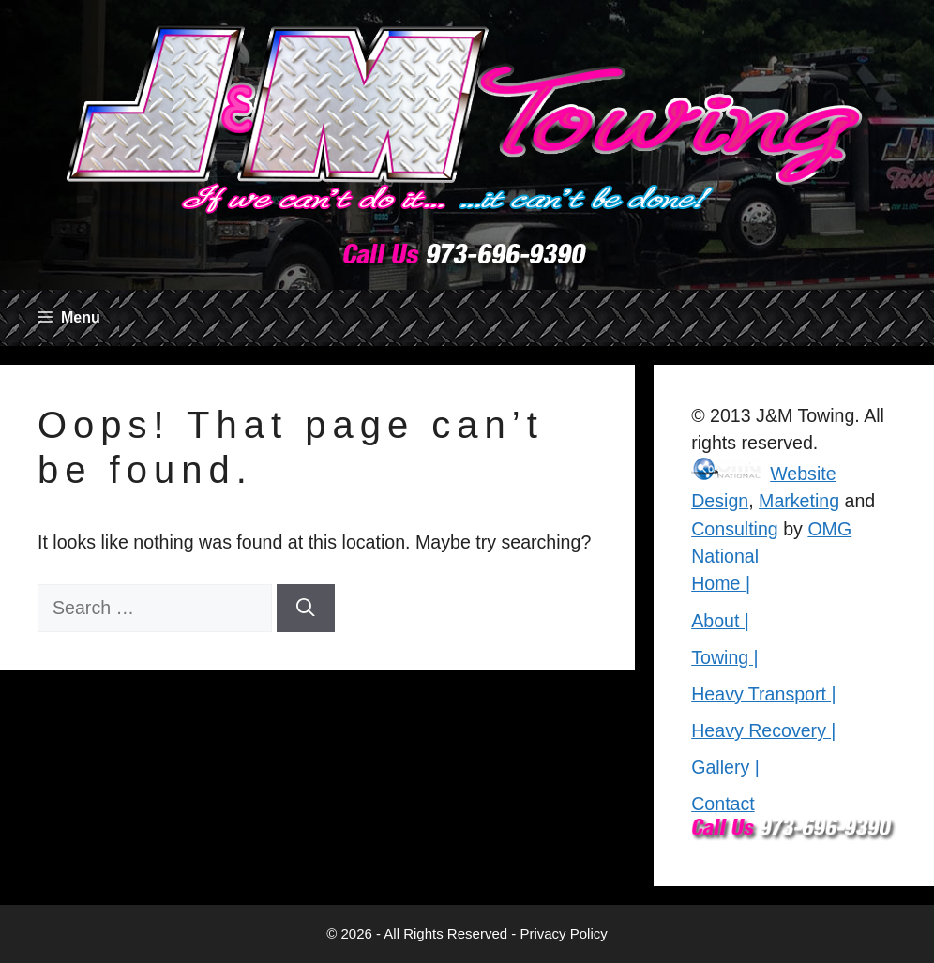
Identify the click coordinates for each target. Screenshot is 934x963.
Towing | (725, 657)
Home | (720, 583)
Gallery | (725, 767)
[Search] (306, 608)
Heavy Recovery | (763, 730)
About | (720, 620)
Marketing (799, 500)
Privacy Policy (563, 933)
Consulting (734, 529)
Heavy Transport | (763, 694)
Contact (723, 803)
